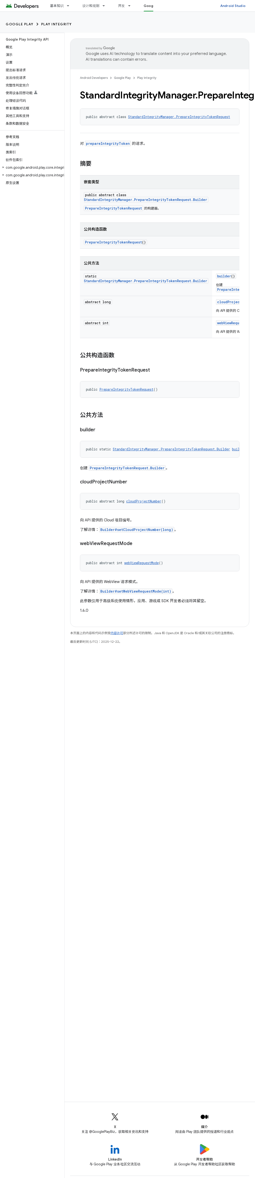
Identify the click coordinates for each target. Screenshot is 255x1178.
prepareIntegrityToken (108, 143)
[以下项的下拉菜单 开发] (131, 5)
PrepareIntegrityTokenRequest (113, 208)
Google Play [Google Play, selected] (154, 6)
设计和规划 (90, 6)
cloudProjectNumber (235, 302)
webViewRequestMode (235, 323)
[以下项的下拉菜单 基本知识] (70, 5)
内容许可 (117, 633)
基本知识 (57, 6)
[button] (31, 167)
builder (224, 276)
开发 (121, 6)
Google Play (20, 24)
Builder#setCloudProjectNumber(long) (136, 529)
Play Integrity (56, 24)
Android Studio (233, 6)
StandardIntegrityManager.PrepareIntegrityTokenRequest (179, 116)
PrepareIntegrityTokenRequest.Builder (127, 468)
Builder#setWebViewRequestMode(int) (135, 591)
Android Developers (94, 78)
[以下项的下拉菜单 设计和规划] (105, 5)
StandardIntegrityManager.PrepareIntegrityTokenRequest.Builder (145, 199)
